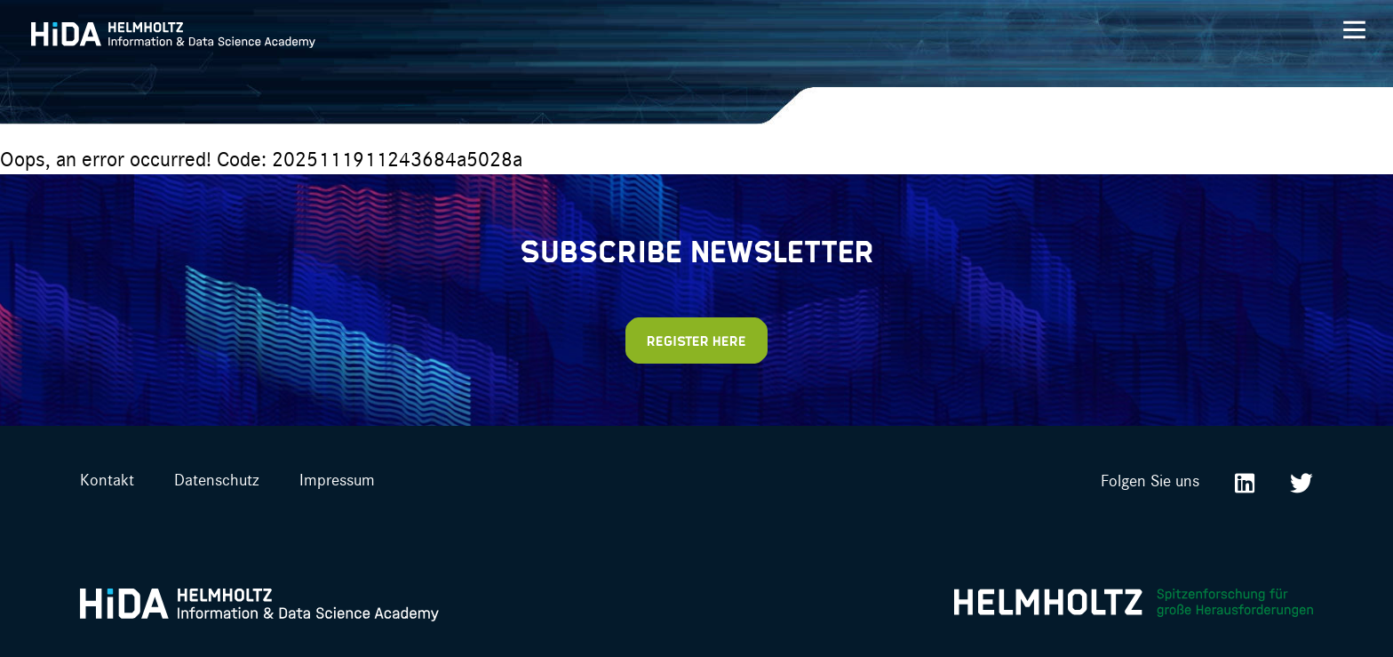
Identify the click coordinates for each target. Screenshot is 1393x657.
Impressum (337, 479)
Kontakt (107, 479)
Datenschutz (216, 479)
